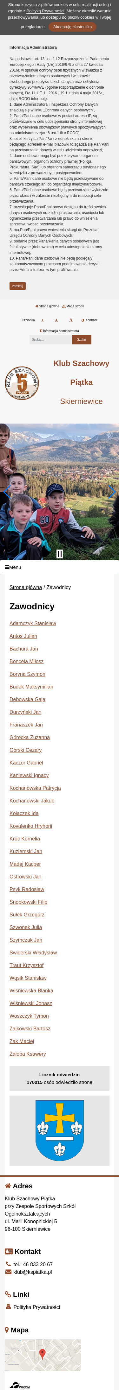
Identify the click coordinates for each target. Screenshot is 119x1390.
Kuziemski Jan (26, 851)
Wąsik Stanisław (28, 978)
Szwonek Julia (26, 927)
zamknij (17, 286)
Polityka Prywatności (32, 1307)
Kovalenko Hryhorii (31, 826)
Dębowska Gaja (27, 699)
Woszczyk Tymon (29, 1016)
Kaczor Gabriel (26, 762)
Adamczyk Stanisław (33, 623)
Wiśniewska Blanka (31, 990)
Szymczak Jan (26, 940)
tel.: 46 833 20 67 (29, 1264)
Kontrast (89, 320)
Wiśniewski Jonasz (31, 1003)
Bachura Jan (24, 648)
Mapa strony (73, 306)
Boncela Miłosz (27, 661)
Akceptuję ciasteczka (72, 26)
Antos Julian (23, 636)
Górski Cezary (26, 750)
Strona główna (47, 306)
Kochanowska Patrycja (35, 788)
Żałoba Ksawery (28, 1054)
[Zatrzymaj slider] (60, 554)
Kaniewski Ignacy (29, 775)
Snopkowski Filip (28, 902)
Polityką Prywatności (45, 11)
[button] (7, 492)
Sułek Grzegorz (27, 914)
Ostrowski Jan (25, 876)
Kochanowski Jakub (32, 800)
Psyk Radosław (27, 889)
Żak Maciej (22, 1041)
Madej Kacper (25, 864)
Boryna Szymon (27, 674)
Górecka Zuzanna (30, 737)
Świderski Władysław (33, 952)
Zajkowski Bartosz (30, 1028)
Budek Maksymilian (31, 686)
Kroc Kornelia (25, 838)
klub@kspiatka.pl (28, 1272)
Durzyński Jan (25, 712)
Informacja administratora (59, 331)
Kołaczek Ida (24, 813)
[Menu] (59, 567)
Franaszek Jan (26, 724)
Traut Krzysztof (26, 965)
